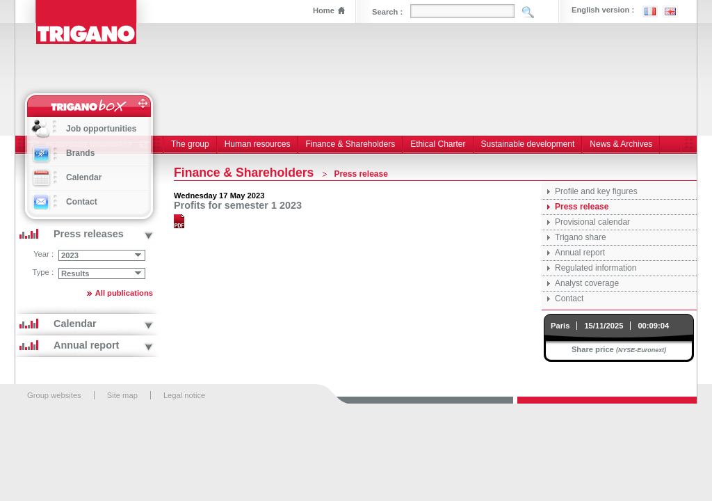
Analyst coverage (587, 283)
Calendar (84, 177)
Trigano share (580, 237)
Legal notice (184, 395)
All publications (124, 293)
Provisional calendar (592, 222)
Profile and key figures (596, 191)
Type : (43, 272)
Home (323, 10)
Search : (387, 12)
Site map (122, 395)
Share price (593, 349)
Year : (43, 254)
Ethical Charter (437, 144)
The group (190, 144)
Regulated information (595, 268)
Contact (569, 298)
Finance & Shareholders (350, 144)
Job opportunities (101, 129)
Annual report (580, 252)
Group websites (54, 395)
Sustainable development (528, 144)
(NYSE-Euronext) (641, 350)
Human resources (258, 144)
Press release (581, 207)
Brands (80, 153)
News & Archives (621, 144)
